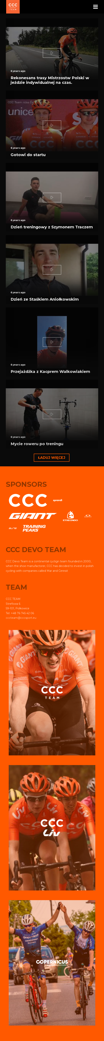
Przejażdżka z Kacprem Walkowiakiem (50, 371)
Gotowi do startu (28, 154)
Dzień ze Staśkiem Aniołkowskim (45, 299)
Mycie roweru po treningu (37, 443)
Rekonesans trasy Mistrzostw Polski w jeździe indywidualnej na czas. (50, 80)
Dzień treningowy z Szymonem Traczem (52, 227)
